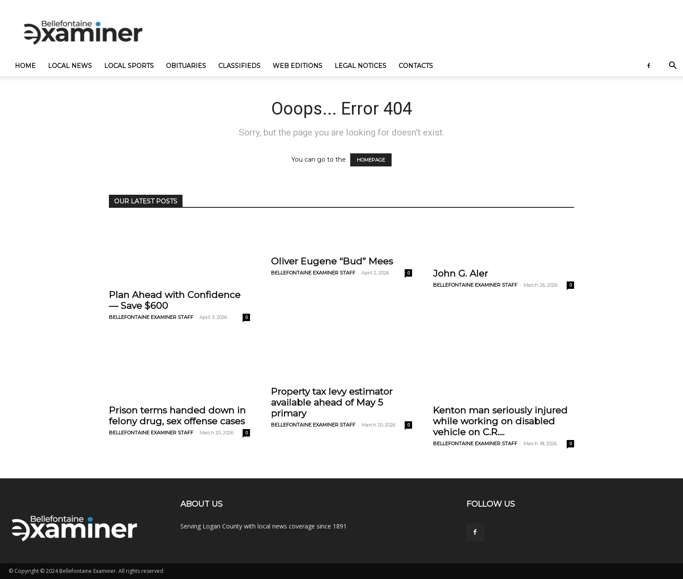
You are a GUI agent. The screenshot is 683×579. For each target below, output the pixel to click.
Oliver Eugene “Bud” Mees (332, 261)
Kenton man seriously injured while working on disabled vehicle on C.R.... (500, 421)
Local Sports (129, 66)
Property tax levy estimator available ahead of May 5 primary (331, 402)
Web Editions (297, 66)
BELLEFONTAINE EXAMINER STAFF (151, 317)
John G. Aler (460, 273)
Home (25, 66)
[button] (672, 66)
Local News (70, 66)
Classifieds (239, 66)
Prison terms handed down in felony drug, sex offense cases (177, 416)
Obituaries (186, 66)
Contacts (416, 66)
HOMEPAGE (371, 160)
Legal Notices (360, 66)
